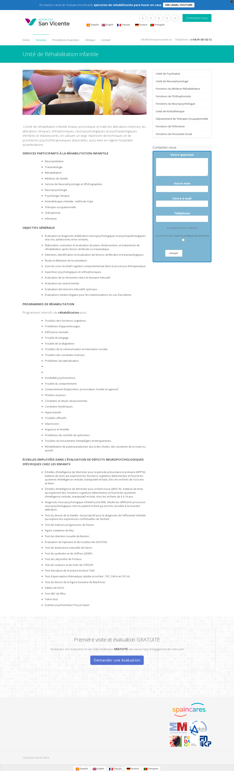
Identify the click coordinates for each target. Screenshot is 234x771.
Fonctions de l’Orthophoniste (173, 96)
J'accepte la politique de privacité (189, 235)
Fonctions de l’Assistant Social (174, 134)
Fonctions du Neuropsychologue (175, 103)
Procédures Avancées (65, 40)
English (107, 25)
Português (157, 25)
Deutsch (141, 25)
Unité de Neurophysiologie (172, 81)
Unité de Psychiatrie (168, 73)
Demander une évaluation (117, 658)
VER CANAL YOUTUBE (178, 5)
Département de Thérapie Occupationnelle (182, 119)
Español (92, 25)
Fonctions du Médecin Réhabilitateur (178, 88)
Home (26, 40)
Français (123, 25)
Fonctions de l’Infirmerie (170, 126)
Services (41, 40)
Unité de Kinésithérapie (170, 111)
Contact (105, 40)
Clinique (90, 40)
